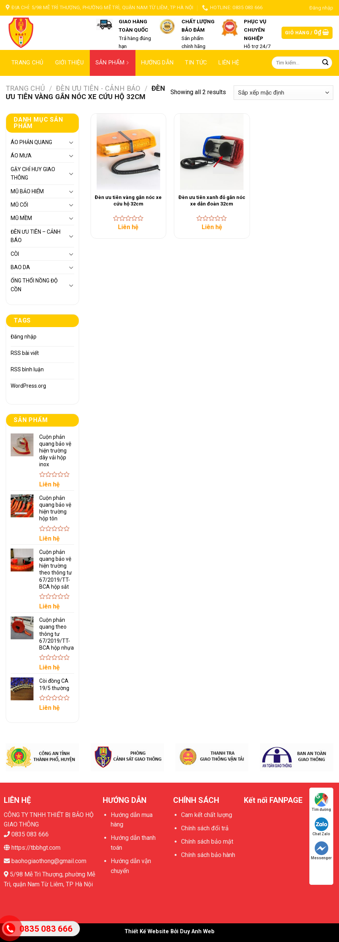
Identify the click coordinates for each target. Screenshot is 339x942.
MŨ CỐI (19, 205)
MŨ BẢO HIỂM (27, 191)
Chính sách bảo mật (207, 841)
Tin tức (196, 62)
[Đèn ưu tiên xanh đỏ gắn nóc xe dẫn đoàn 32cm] (212, 152)
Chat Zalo (321, 826)
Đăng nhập (24, 337)
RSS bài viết (25, 353)
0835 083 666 (30, 834)
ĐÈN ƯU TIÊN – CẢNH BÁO (35, 236)
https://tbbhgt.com (35, 847)
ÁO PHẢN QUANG (31, 142)
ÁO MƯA (21, 155)
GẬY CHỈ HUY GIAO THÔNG (33, 173)
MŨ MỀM (21, 218)
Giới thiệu (69, 62)
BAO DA (20, 267)
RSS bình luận (27, 369)
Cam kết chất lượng (206, 814)
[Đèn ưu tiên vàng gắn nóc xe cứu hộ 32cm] (128, 152)
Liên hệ (228, 62)
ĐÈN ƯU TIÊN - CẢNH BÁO (98, 88)
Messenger (321, 850)
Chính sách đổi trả (205, 828)
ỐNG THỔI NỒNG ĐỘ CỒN (34, 285)
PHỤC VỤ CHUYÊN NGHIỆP (255, 29)
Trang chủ (27, 62)
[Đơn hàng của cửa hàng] (283, 92)
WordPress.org (28, 386)
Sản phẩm (113, 62)
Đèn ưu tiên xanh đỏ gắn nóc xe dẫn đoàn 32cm (211, 200)
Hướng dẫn (157, 62)
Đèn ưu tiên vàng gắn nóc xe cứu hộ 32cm (128, 200)
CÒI (15, 254)
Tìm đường (321, 802)
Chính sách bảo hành (208, 855)
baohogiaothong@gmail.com (48, 861)
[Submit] (325, 62)
